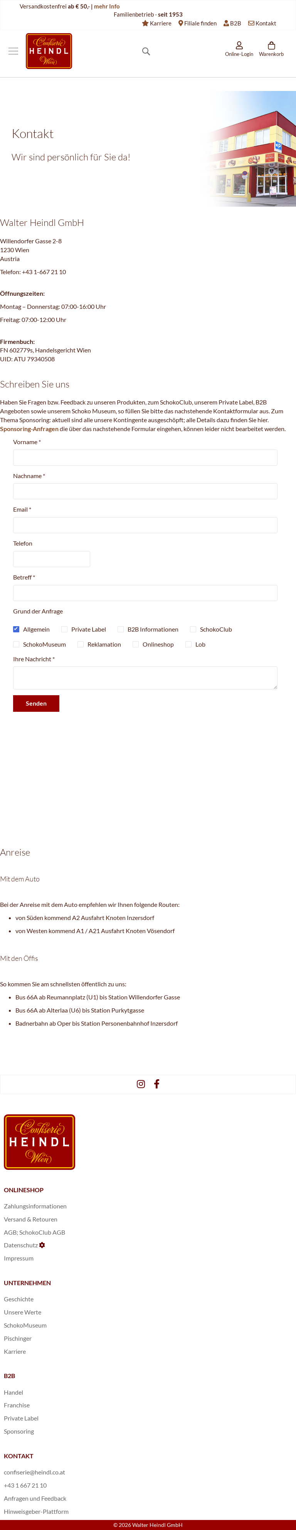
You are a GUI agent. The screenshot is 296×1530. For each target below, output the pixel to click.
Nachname (29, 475)
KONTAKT (19, 1455)
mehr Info (107, 6)
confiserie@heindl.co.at (34, 1472)
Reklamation (104, 644)
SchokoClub (216, 629)
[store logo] (49, 51)
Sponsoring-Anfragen (29, 428)
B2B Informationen (153, 629)
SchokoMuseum (44, 644)
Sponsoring (19, 1431)
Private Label (88, 629)
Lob (200, 644)
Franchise (17, 1405)
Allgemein (36, 629)
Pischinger (18, 1338)
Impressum (19, 1258)
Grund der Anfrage (38, 611)
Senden (36, 703)
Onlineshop (158, 644)
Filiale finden (200, 23)
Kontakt (266, 23)
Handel (13, 1392)
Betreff (24, 577)
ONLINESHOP (24, 1189)
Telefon (22, 543)
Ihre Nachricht (34, 658)
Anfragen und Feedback (35, 1498)
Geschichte (19, 1299)
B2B (235, 23)
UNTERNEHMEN (27, 1282)
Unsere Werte (22, 1312)
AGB (10, 1232)
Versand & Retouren (30, 1219)
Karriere (161, 23)
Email (22, 509)
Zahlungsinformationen (35, 1206)
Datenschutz (21, 1245)
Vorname (27, 441)
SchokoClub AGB (42, 1232)
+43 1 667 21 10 (25, 1485)
